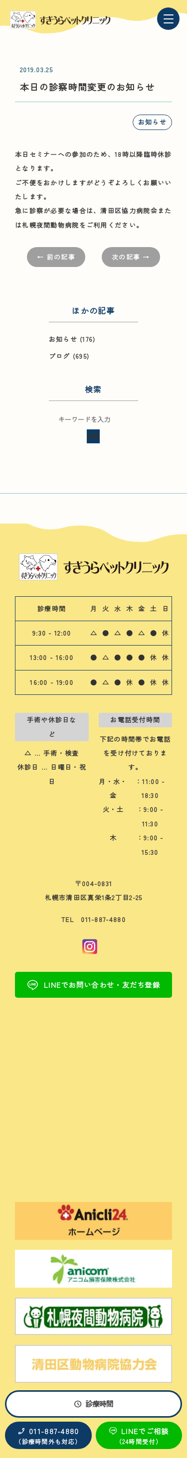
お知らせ (152, 122)
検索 (93, 436)
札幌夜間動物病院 (50, 225)
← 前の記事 (56, 257)
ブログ (59, 356)
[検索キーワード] (93, 419)
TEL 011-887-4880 (93, 919)
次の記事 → (131, 257)
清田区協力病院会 (128, 210)
